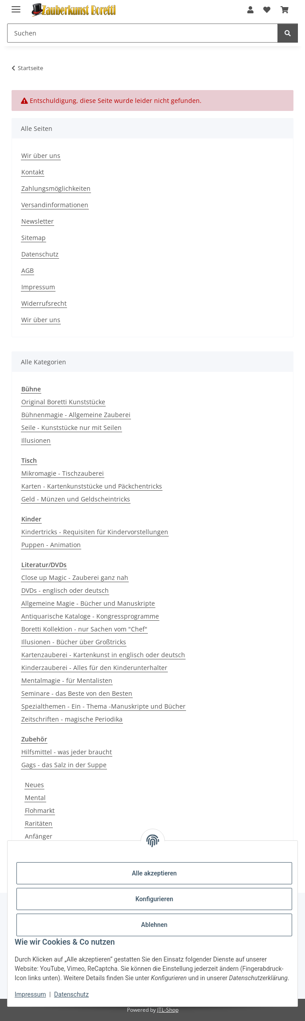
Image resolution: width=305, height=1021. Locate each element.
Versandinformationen (54, 205)
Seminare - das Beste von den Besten (76, 693)
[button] (250, 10)
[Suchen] (287, 33)
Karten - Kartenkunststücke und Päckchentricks (91, 486)
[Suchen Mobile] (142, 33)
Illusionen (36, 440)
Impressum (30, 994)
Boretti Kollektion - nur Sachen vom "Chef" (84, 629)
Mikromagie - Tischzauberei (62, 473)
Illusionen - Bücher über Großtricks (73, 642)
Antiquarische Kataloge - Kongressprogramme (90, 616)
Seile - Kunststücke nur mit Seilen (71, 427)
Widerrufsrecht (44, 303)
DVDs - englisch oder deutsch (65, 590)
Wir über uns (40, 155)
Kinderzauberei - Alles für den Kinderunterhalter (94, 667)
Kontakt (32, 172)
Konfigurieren (154, 899)
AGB (27, 270)
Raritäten (38, 823)
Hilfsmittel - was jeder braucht (66, 752)
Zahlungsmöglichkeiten (56, 188)
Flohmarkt (40, 810)
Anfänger (38, 836)
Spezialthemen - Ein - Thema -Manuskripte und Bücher (103, 706)
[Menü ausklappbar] (16, 5)
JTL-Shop (167, 1009)
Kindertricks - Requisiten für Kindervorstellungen (94, 532)
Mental (35, 797)
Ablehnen (154, 924)
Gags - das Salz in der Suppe (64, 765)
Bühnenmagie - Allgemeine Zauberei (76, 414)
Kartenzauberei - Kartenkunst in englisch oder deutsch (103, 654)
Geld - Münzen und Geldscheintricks (75, 499)
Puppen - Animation (51, 544)
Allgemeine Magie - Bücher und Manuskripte (88, 603)
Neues (34, 785)
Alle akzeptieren (154, 873)
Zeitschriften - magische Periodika (72, 719)
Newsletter (37, 221)
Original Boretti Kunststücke (63, 402)
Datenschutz (71, 994)
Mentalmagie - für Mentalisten (66, 680)
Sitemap (33, 237)
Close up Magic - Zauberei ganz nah (74, 577)
